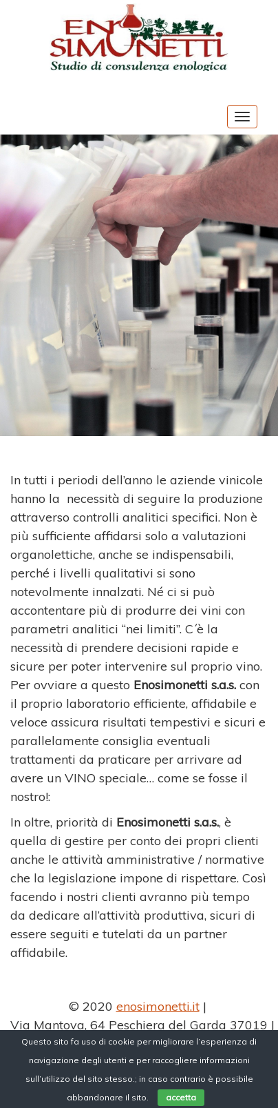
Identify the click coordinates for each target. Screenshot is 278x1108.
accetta (181, 1097)
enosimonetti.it (158, 1006)
